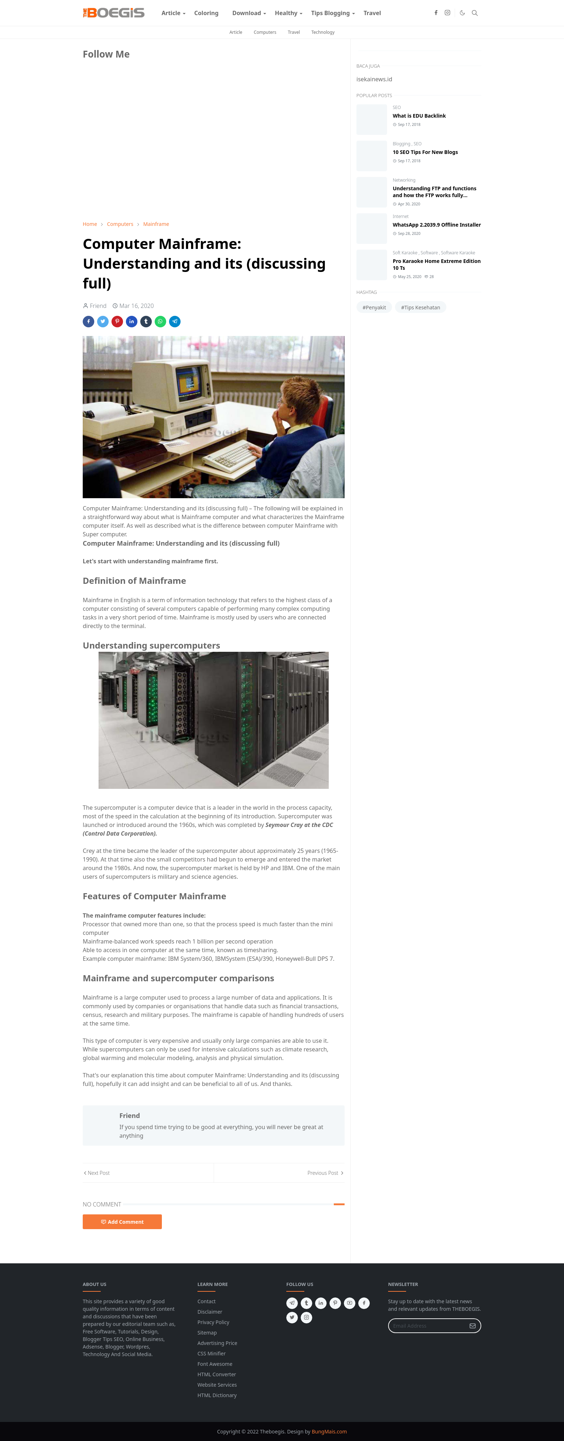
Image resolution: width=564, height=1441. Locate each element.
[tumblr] (306, 1303)
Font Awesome (214, 1363)
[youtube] (349, 1303)
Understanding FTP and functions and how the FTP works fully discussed (434, 195)
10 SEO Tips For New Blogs (425, 152)
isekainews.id (374, 79)
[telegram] (292, 1303)
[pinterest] (335, 1303)
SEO (397, 107)
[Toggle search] (474, 12)
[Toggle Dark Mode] (462, 13)
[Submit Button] (473, 1325)
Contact (206, 1301)
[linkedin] (321, 1303)
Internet (401, 216)
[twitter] (292, 1317)
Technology (323, 32)
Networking (404, 180)
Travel (294, 32)
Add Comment (122, 1221)
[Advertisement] (137, 164)
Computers (265, 32)
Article (235, 32)
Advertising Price (217, 1343)
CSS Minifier (211, 1353)
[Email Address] (427, 1325)
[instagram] (447, 13)
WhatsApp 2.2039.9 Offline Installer (437, 224)
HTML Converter (216, 1374)
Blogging (402, 144)
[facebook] (436, 13)
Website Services (217, 1384)
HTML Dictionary (217, 1395)
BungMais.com (329, 1431)
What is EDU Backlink (419, 115)
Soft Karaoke (406, 253)
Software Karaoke (458, 253)
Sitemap (207, 1332)
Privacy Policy (213, 1322)
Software (430, 253)
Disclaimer (209, 1311)
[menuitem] (171, 13)
